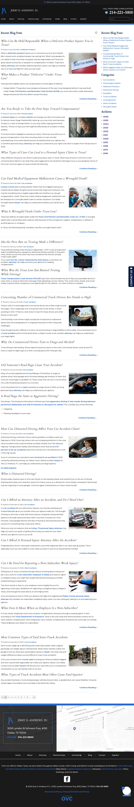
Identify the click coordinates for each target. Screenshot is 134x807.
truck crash (28, 660)
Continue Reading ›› (88, 99)
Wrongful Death (110, 107)
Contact (74, 19)
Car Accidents (27, 183)
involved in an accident (45, 457)
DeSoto (40, 769)
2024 (105, 124)
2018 (104, 146)
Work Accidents (31, 568)
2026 (104, 117)
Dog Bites (107, 93)
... (31, 697)
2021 (104, 135)
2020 (104, 139)
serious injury (8, 117)
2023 (104, 128)
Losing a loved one (9, 187)
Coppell (70, 769)
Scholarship (47, 19)
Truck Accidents (30, 302)
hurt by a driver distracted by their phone (29, 260)
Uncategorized (109, 100)
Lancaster (118, 769)
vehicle (29, 117)
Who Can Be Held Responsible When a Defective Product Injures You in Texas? (117, 40)
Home (3, 19)
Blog (65, 19)
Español (83, 19)
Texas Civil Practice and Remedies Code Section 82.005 (34, 91)
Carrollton (10, 769)
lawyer (17, 203)
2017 (104, 150)
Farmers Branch (29, 769)
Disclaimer (75, 792)
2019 (104, 142)
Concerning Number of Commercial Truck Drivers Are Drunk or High (115, 56)
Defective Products (28, 49)
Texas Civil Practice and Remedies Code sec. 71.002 (61, 217)
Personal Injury (27, 113)
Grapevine (87, 769)
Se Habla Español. (9, 468)
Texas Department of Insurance (29, 617)
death (47, 652)
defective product (16, 53)
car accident (9, 508)
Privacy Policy (62, 792)
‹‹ (2, 697)
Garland (78, 769)
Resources (49, 792)
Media (57, 19)
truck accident (9, 333)
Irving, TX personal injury (42, 528)
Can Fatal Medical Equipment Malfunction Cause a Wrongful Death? (116, 48)
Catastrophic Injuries (112, 83)
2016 (104, 153)
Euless (18, 769)
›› (34, 697)
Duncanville (49, 769)
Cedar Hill (121, 766)
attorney (11, 66)
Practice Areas (33, 19)
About (11, 19)
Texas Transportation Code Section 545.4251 (21, 279)
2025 (104, 120)
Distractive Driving (111, 90)
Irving (129, 766)
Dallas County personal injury (76, 596)
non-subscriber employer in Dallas (34, 575)
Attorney (21, 19)
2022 (104, 131)
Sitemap (85, 792)
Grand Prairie (107, 769)
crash (24, 387)
